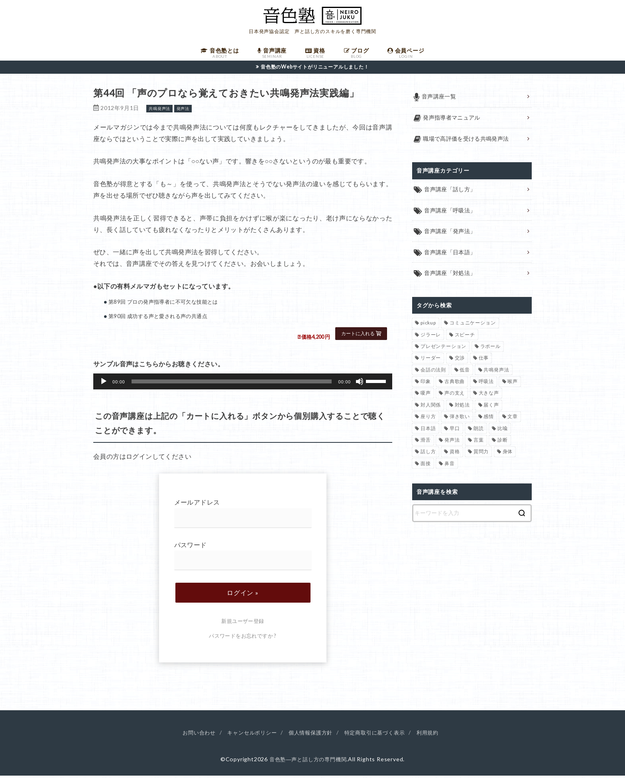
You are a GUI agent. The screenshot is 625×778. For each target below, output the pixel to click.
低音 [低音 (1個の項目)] (465, 372)
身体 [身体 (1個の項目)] (508, 454)
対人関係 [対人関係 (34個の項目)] (431, 408)
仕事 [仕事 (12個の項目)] (484, 360)
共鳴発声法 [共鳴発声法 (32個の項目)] (496, 372)
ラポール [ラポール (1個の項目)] (490, 349)
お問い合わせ (192, 734)
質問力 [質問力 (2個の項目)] (481, 454)
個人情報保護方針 (310, 734)
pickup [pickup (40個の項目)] (428, 325)
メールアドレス (243, 515)
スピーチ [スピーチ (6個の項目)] (465, 337)
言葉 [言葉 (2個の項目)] (479, 443)
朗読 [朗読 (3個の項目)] (479, 431)
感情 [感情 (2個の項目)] (488, 419)
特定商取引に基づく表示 (378, 734)
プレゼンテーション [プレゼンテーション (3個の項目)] (443, 349)
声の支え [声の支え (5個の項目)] (454, 396)
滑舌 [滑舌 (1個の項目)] (426, 443)
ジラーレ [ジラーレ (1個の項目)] (431, 337)
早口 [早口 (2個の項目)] (455, 431)
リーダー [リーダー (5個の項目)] (431, 360)
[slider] (232, 384)
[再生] (104, 384)
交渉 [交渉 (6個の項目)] (460, 360)
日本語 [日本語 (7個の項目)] (428, 431)
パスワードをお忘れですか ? (243, 638)
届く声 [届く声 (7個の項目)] (491, 408)
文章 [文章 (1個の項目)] (512, 419)
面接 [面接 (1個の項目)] (426, 466)
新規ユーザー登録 (242, 623)
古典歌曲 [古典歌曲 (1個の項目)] (454, 384)
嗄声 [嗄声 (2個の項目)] (426, 396)
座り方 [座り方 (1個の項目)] (428, 419)
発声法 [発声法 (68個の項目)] (452, 443)
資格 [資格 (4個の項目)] (455, 454)
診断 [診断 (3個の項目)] (502, 443)
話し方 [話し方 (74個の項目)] (428, 454)
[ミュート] (360, 384)
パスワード (243, 558)
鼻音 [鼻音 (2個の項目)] (449, 466)
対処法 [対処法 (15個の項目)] (462, 408)
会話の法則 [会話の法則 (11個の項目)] (433, 372)
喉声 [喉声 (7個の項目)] (512, 384)
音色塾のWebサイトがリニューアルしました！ (315, 69)
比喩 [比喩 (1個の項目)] (502, 431)
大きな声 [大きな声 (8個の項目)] (489, 396)
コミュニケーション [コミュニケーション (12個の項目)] (472, 325)
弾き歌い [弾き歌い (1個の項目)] (460, 419)
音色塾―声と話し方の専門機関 (308, 761)
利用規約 (434, 734)
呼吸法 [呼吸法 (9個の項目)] (486, 384)
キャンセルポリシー (248, 734)
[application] (242, 384)
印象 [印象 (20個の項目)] (426, 384)
